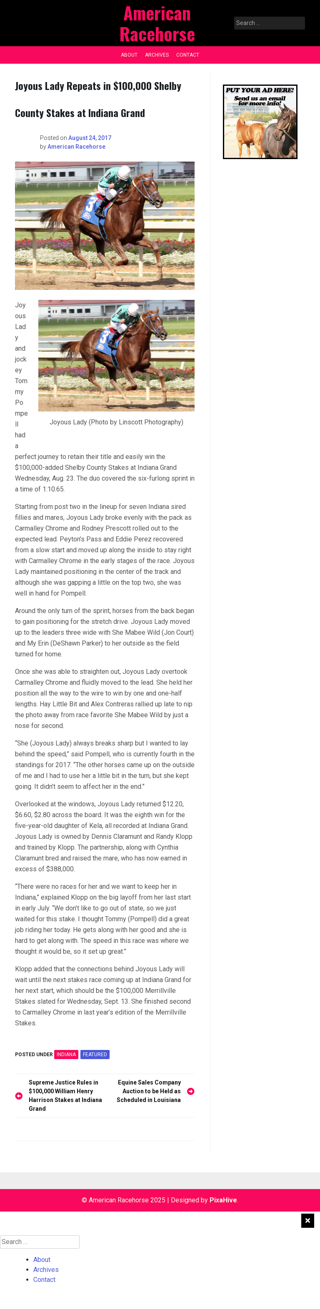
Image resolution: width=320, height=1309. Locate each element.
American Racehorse (76, 146)
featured (95, 1054)
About (129, 55)
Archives (157, 55)
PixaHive (223, 1200)
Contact (187, 55)
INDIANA (66, 1054)
